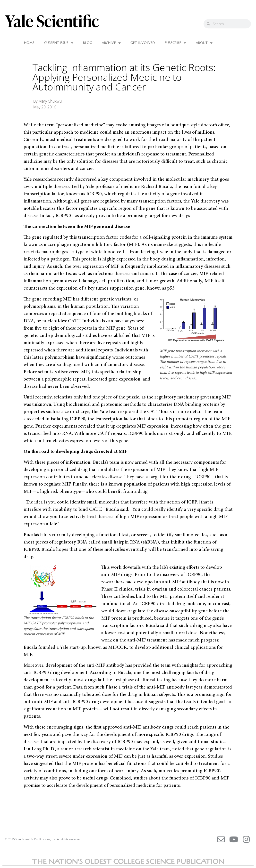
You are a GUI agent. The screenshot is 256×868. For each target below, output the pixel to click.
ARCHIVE (111, 43)
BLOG (87, 43)
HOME (29, 43)
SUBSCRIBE (175, 43)
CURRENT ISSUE (58, 43)
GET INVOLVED (142, 43)
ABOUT (204, 43)
